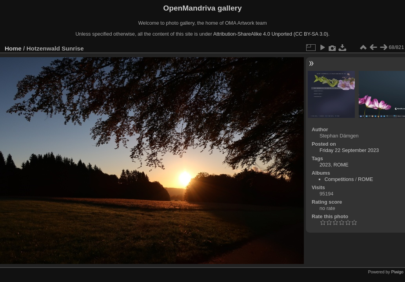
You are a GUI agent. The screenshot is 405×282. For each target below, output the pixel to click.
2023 (325, 165)
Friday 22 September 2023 (349, 150)
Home (13, 48)
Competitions (339, 179)
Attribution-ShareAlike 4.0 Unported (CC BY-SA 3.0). (271, 34)
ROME (341, 165)
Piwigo (397, 271)
